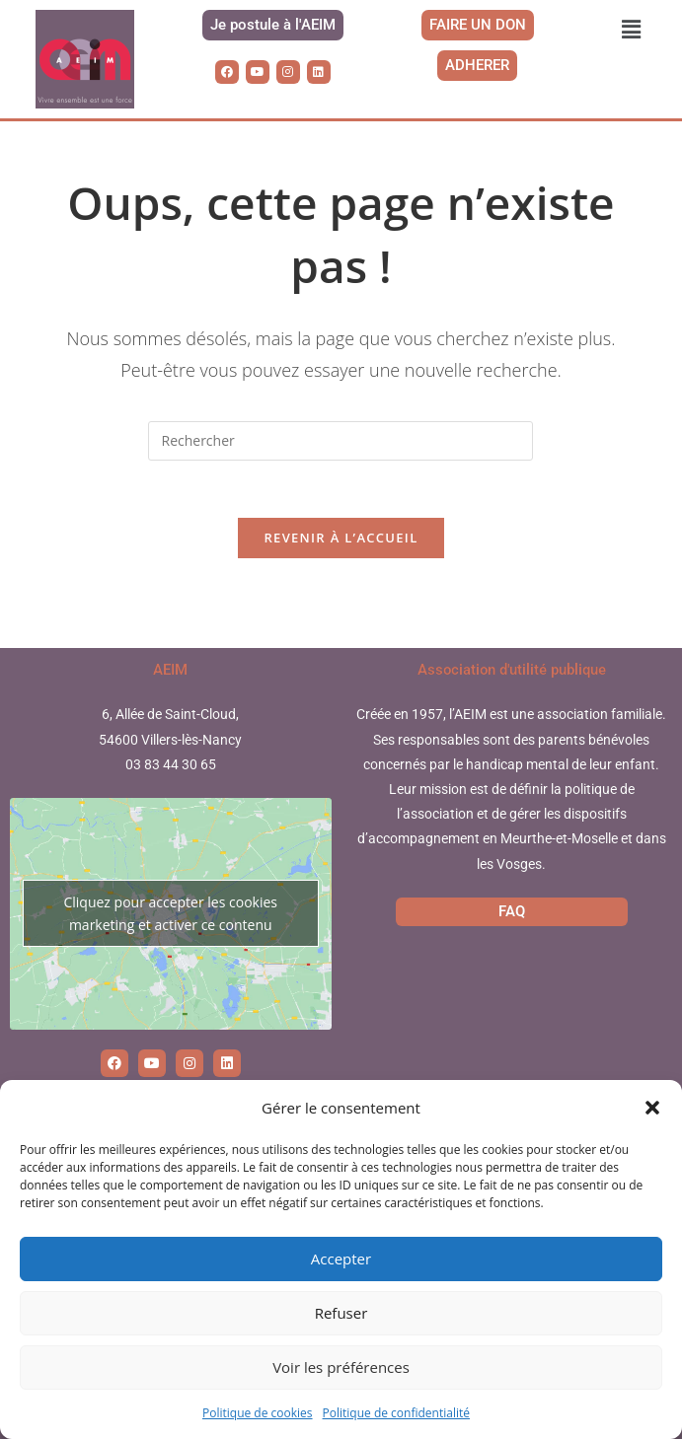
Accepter (341, 1258)
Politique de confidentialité (396, 1412)
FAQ (511, 913)
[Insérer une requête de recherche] (340, 441)
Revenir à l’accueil (340, 540)
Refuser (341, 1313)
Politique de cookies (257, 1412)
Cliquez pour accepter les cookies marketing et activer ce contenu (170, 915)
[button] (652, 1107)
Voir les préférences (341, 1367)
